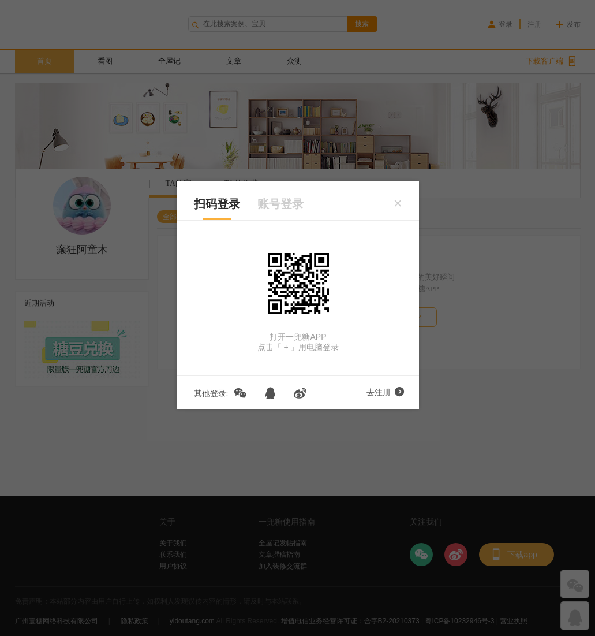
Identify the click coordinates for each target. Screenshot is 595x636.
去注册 (385, 392)
